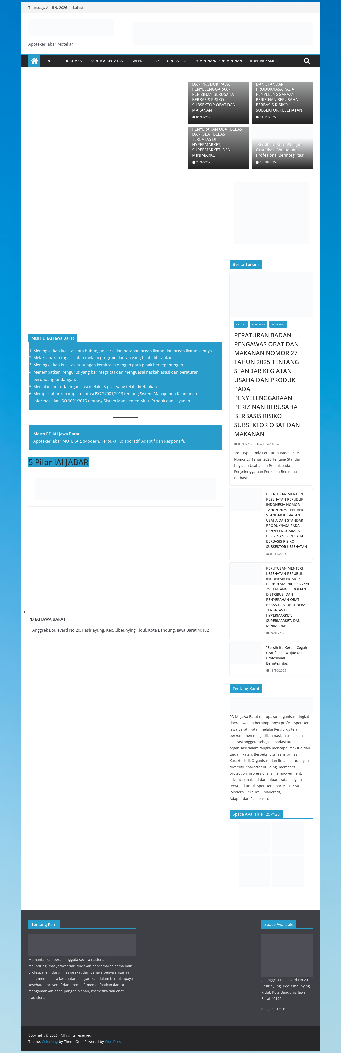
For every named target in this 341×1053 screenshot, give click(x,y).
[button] (277, 60)
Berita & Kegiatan (106, 60)
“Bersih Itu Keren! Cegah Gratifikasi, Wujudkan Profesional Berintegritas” (280, 150)
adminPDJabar (270, 444)
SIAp (155, 60)
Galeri (137, 60)
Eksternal (278, 324)
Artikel (241, 324)
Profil (50, 60)
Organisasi (177, 60)
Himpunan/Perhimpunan (219, 60)
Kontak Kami (262, 60)
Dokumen (73, 60)
